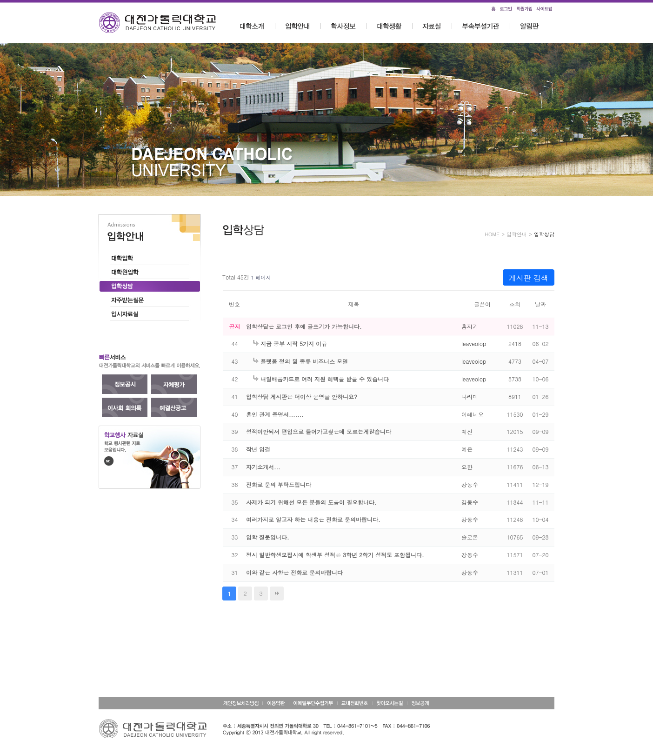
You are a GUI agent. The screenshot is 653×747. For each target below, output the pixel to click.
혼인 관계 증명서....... (275, 414)
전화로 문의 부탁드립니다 (278, 484)
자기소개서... (263, 467)
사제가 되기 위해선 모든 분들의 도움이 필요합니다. (311, 502)
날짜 (540, 304)
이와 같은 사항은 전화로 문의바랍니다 (294, 572)
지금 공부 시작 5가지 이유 (290, 343)
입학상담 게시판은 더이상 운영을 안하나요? (301, 396)
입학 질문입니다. (267, 537)
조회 (514, 304)
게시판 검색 (528, 278)
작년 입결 (258, 449)
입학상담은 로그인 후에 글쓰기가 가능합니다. (304, 326)
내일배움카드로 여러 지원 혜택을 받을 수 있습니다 (321, 379)
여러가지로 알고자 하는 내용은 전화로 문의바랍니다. (313, 519)
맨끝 (277, 593)
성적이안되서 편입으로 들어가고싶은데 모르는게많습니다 (318, 431)
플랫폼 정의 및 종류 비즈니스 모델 (300, 361)
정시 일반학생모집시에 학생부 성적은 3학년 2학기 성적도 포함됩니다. (335, 555)
